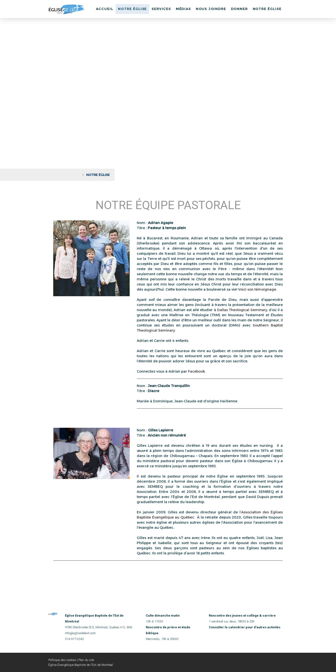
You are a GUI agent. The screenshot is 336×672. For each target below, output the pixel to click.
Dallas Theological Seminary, (242, 310)
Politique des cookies (62, 660)
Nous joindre (211, 9)
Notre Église (132, 9)
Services (161, 9)
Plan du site (86, 660)
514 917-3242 (74, 639)
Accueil (104, 9)
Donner (239, 9)
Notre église (267, 9)
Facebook (196, 371)
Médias (183, 9)
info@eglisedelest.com (80, 633)
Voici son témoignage (257, 289)
